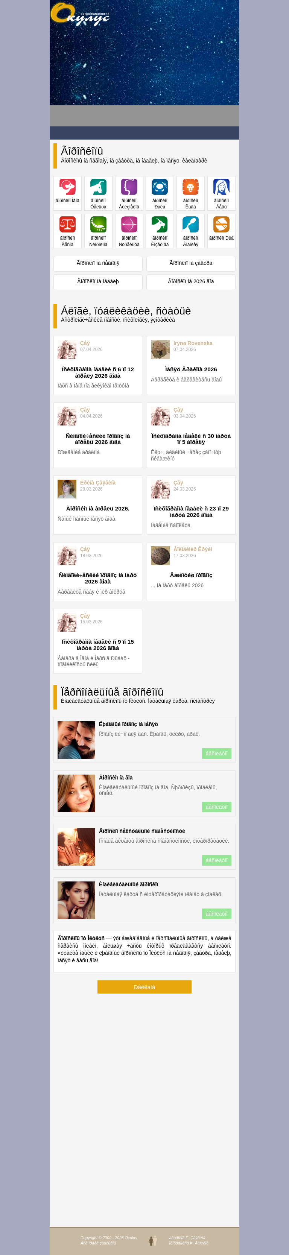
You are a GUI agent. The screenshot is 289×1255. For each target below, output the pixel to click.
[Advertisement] (110, 79)
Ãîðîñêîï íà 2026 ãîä (191, 281)
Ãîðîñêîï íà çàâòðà (191, 263)
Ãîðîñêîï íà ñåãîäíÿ (98, 263)
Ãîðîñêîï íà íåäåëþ (98, 281)
